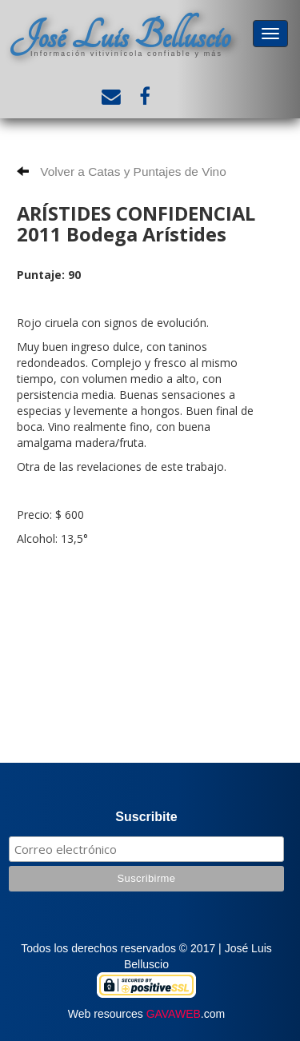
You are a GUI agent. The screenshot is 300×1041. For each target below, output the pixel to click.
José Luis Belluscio (120, 36)
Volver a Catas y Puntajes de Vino (121, 171)
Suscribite (146, 817)
